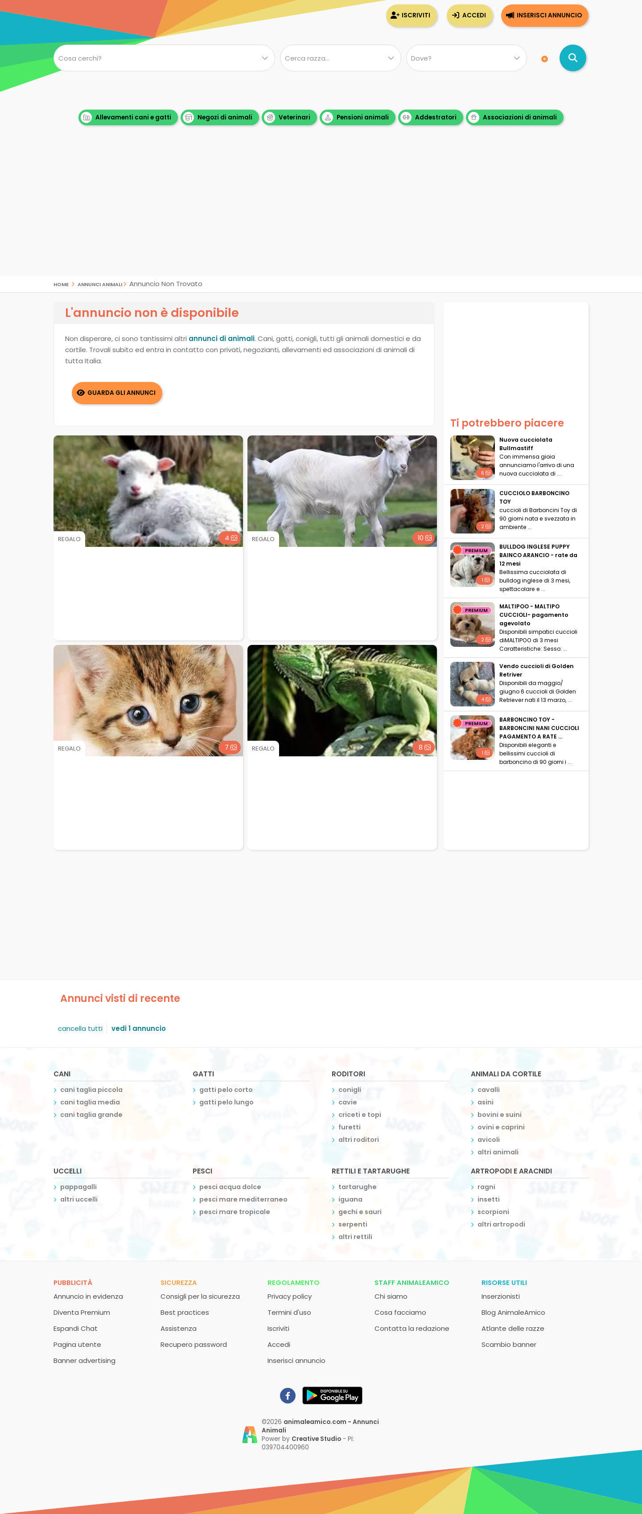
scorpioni (493, 1211)
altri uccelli (79, 1199)
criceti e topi (359, 1114)
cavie (347, 1102)
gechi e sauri (360, 1211)
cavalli (488, 1089)
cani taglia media (90, 1102)
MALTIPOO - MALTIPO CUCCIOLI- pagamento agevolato (533, 615)
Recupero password (193, 1344)
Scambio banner (509, 1344)
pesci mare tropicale (234, 1211)
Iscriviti (416, 15)
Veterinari (287, 117)
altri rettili (355, 1236)
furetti (349, 1127)
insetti (488, 1199)
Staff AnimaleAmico (411, 1282)
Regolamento (294, 1282)
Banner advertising (84, 1360)
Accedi (474, 15)
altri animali (498, 1152)
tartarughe (357, 1186)
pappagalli (78, 1186)
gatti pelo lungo (226, 1102)
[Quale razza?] (340, 58)
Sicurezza (178, 1282)
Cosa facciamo (400, 1312)
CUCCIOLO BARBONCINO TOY (534, 497)
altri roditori (358, 1139)
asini (485, 1102)
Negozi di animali (217, 117)
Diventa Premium (82, 1312)
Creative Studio (316, 1439)
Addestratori (428, 117)
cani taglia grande (91, 1114)
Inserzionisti (501, 1296)
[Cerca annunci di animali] (573, 58)
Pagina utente (77, 1344)
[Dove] (466, 58)
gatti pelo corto (226, 1089)
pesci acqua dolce (230, 1186)
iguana (350, 1199)
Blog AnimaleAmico (513, 1312)
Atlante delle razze (513, 1328)
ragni (486, 1186)
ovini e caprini (501, 1127)
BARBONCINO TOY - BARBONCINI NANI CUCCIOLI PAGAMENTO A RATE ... (539, 728)
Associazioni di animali (512, 117)
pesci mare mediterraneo (243, 1199)
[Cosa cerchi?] (164, 58)
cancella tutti (80, 1028)
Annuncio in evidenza (88, 1296)
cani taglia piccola (91, 1089)
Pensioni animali (355, 117)
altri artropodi (501, 1224)
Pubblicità (73, 1282)
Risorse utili (504, 1282)
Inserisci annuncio (549, 15)
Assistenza (178, 1328)
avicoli (488, 1139)
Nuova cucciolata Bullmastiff (525, 444)
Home (61, 283)
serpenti (352, 1224)
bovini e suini (499, 1114)
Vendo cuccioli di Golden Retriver (536, 670)
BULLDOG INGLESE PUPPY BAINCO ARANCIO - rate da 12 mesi (538, 555)
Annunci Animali (100, 283)
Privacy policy (290, 1296)
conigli (349, 1089)
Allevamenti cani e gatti (126, 117)
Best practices (184, 1312)
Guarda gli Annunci (121, 393)
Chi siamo (390, 1296)
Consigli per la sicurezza (200, 1296)
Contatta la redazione (411, 1328)
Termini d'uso (289, 1312)
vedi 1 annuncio (138, 1028)
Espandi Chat (76, 1328)
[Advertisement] (321, 214)
